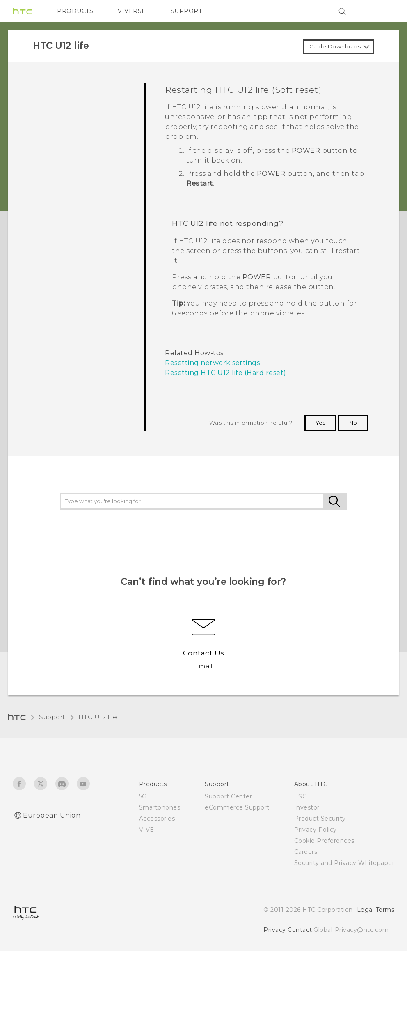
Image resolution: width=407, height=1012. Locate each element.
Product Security (320, 818)
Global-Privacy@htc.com (351, 930)
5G (143, 796)
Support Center (228, 796)
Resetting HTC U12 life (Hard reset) (225, 373)
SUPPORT (186, 11)
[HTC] (22, 11)
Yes (320, 422)
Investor (307, 807)
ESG (300, 796)
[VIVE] (383, 11)
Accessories (157, 818)
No (353, 422)
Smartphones (160, 807)
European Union (51, 815)
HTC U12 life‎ (97, 717)
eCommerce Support (237, 807)
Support (52, 717)
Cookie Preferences (324, 840)
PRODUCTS (75, 11)
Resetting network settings (212, 363)
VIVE (146, 829)
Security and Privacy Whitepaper (344, 863)
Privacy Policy (315, 829)
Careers (306, 852)
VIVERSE (132, 11)
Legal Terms (376, 909)
